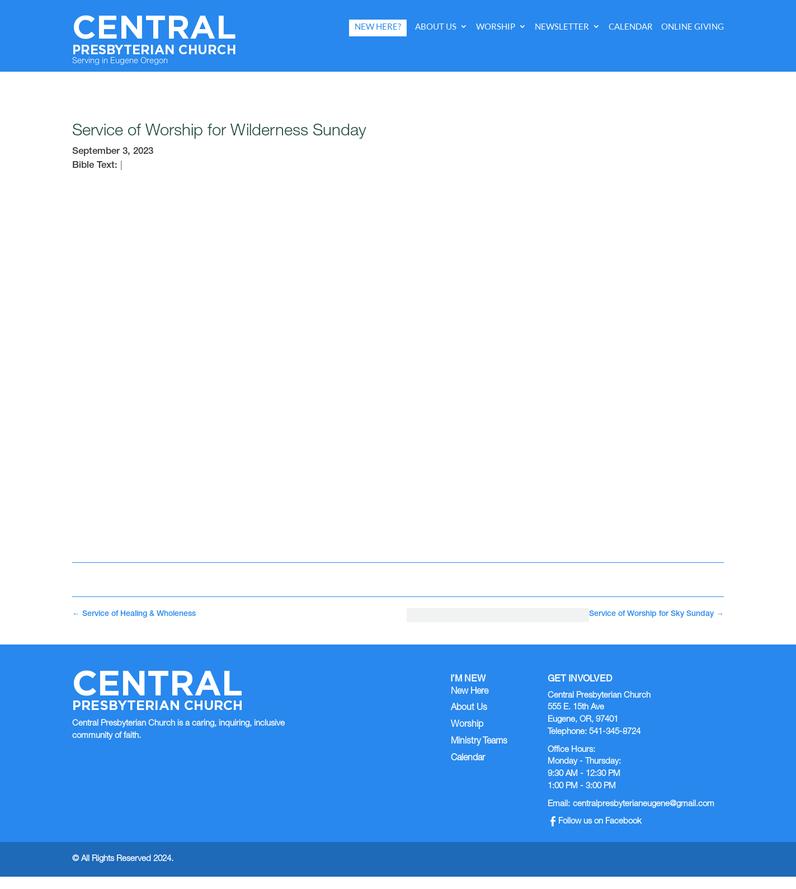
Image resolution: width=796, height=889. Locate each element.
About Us (435, 26)
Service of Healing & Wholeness (134, 614)
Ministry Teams (479, 741)
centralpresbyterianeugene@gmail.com (643, 804)
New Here (469, 692)
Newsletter (562, 26)
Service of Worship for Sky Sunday (656, 614)
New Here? (378, 26)
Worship (495, 26)
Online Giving (692, 26)
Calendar (631, 26)
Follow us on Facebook (596, 821)
